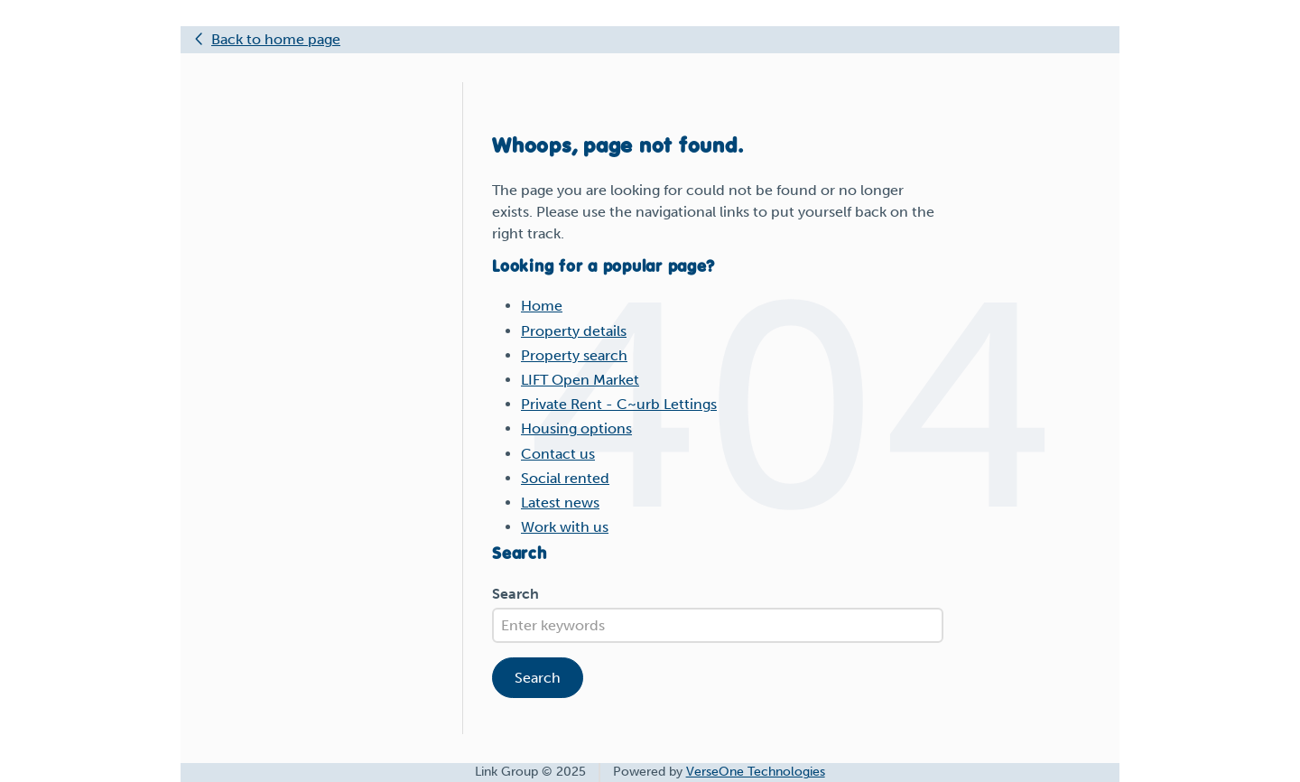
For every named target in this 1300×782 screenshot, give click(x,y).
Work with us (564, 526)
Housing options (576, 428)
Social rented (565, 478)
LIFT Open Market (580, 379)
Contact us (558, 453)
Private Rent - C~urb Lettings (619, 404)
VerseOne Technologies (755, 771)
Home (541, 305)
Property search (574, 355)
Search (515, 593)
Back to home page (275, 39)
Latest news (560, 502)
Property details (574, 331)
